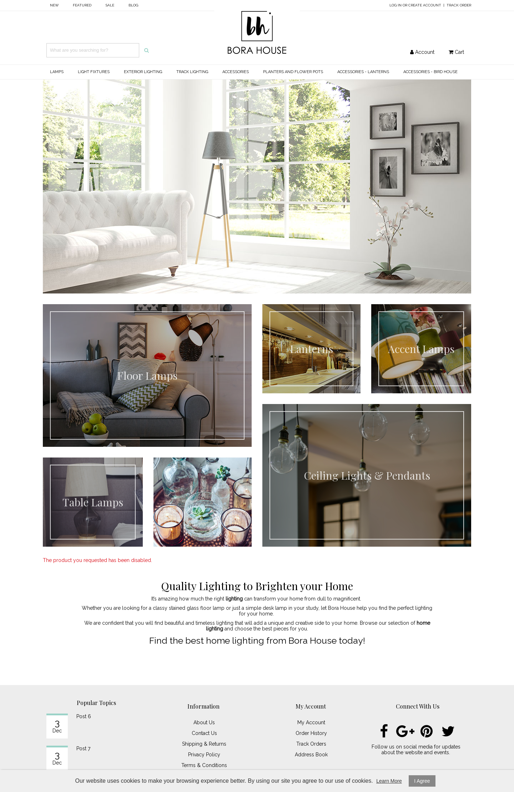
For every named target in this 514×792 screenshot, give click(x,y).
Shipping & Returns (204, 744)
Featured (82, 5)
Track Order (459, 5)
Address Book (311, 754)
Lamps (57, 72)
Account (422, 52)
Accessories (235, 72)
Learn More (389, 781)
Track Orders (311, 744)
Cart (456, 52)
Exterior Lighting (143, 72)
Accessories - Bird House (430, 72)
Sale (110, 5)
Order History (311, 733)
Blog (133, 5)
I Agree (422, 781)
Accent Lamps (421, 349)
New (54, 5)
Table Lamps (92, 502)
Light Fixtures (94, 72)
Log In (395, 5)
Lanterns (311, 349)
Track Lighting (192, 72)
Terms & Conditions (204, 765)
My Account (311, 722)
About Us (204, 722)
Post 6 (83, 716)
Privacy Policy (204, 754)
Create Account (424, 5)
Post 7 (83, 748)
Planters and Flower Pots (293, 72)
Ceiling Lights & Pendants (367, 475)
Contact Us (204, 733)
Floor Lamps (147, 375)
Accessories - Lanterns (363, 72)
